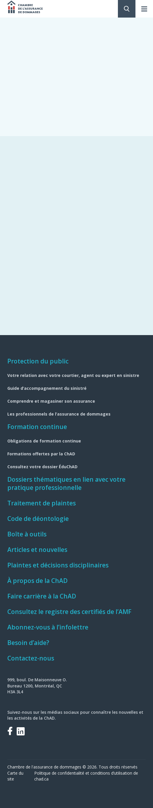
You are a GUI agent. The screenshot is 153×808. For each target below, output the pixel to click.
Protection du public (37, 361)
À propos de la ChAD (37, 581)
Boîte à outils (27, 534)
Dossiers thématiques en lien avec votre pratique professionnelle (66, 483)
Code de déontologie (38, 518)
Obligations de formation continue (44, 441)
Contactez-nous (30, 658)
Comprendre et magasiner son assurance (51, 401)
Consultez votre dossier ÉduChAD (42, 466)
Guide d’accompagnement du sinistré (47, 388)
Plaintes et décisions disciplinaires (58, 565)
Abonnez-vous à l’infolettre (47, 627)
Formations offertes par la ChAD (41, 454)
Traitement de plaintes (41, 503)
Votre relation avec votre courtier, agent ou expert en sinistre (73, 375)
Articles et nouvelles (37, 549)
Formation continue (37, 427)
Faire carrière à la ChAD (41, 596)
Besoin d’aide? (28, 643)
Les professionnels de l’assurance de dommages (59, 414)
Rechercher (126, 9)
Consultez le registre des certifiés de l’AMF (69, 612)
